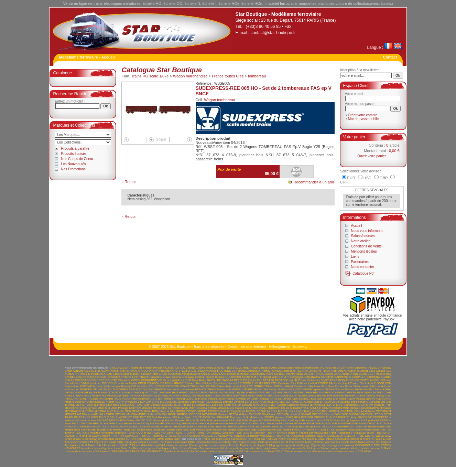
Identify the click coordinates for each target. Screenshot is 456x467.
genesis (319, 389)
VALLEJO (207, 435)
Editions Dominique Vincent (220, 383)
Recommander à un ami (313, 182)
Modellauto (368, 411)
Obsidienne (269, 414)
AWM (196, 373)
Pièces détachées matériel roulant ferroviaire (160, 445)
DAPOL (211, 380)
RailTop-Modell (370, 420)
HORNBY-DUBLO (181, 395)
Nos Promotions (73, 169)
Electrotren (366, 383)
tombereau (257, 76)
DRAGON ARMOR (172, 383)
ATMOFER (156, 373)
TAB (388, 429)
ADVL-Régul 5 (262, 367)
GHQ (388, 389)
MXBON (120, 414)
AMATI (115, 370)
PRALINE (223, 417)
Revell (128, 423)
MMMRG (137, 411)
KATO (273, 398)
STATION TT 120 (324, 429)
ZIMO (161, 439)
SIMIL (275, 426)
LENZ (248, 401)
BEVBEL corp (73, 377)
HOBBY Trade (382, 392)
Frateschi (222, 389)
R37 (238, 420)
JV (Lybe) (253, 398)
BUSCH (236, 377)
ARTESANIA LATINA (305, 370)
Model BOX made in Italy (159, 411)
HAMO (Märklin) (189, 392)
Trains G (386, 442)
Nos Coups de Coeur (77, 159)
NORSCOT (194, 414)
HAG (175, 392)
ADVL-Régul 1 (188, 367)
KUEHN (119, 401)
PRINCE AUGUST (325, 417)
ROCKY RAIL (250, 423)
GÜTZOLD (151, 392)
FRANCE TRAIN (205, 389)
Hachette (165, 392)
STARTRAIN (306, 429)
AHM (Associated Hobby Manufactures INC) (298, 367)
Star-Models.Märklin (263, 429)
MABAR (247, 404)
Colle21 (69, 380)
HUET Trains (213, 395)
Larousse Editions (188, 401)
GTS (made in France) (129, 392)
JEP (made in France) (171, 398)
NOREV (182, 414)
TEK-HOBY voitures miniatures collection (100, 432)
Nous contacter (362, 267)
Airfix (350, 367)
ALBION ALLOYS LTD (86, 370)
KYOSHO (131, 401)
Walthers (310, 435)
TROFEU (145, 435)
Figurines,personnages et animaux (332, 445)
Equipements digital (252, 445)
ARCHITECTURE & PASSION (190, 370)
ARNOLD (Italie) (282, 370)
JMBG (190, 398)
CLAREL (386, 377)
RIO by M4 (147, 423)
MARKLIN (320, 404)
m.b (234, 404)
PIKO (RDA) (107, 417)
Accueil (356, 225)
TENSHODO (135, 432)
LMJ (139, 404)
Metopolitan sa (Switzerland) (170, 408)
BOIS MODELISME (95, 377)
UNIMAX (194, 435)
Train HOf (105, 451)
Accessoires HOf (328, 451)
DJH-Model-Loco (90, 383)
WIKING (369, 435)
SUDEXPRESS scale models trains (357, 429)
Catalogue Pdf (363, 273)
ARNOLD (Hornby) (259, 370)
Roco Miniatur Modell (280, 423)
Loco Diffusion (152, 404)
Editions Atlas (193, 383)
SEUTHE (220, 426)
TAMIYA (69, 432)
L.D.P (141, 401)
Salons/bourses (363, 236)
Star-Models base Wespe (205, 429)
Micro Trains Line (238, 408)
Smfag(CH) (295, 426)
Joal (197, 398)
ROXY (388, 423)
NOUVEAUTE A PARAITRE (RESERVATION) (140, 451)
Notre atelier (360, 241)
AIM (328, 367)
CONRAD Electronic (118, 380)
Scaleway (300, 347)
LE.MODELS (214, 401)
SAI (112, 426)
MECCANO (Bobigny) (78, 408)
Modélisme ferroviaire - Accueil (87, 57)
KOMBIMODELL (95, 401)
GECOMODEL (304, 389)
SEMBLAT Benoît (161, 426)
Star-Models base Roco (175, 429)
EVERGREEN (170, 386)
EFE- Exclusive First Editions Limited (294, 383)
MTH (96, 414)
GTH (111, 392)
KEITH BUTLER (288, 398)
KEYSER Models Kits (324, 398)
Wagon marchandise (190, 76)
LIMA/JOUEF (128, 404)
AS (345, 370)
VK (288, 435)
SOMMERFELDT (344, 426)
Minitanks (385, 408)
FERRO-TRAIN (262, 386)
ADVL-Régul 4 (243, 367)
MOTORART (383, 411)
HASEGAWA (256, 392)
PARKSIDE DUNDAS (347, 414)
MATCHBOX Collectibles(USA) (346, 404)
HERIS (329, 392)
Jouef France (208, 398)
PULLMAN (192, 420)
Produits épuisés (74, 154)
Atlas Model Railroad (136, 373)
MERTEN (135, 408)
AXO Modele (228, 373)
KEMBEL (304, 398)
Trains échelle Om (369, 442)
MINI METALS (351, 408)
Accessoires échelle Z (117, 445)
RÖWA (69, 426)
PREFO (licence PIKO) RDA (282, 417)
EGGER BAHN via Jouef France (338, 383)
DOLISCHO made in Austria (119, 383)
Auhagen (187, 373)
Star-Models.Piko (286, 429)
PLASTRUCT (124, 417)
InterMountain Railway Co (343, 395)
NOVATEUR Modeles (215, 414)
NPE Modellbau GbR (241, 414)
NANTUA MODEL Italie (140, 414)
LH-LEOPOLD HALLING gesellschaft (342, 401)
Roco (263, 423)
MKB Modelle (115, 411)
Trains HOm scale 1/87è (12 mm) (185, 442)
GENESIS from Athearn (339, 389)
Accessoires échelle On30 (341, 442)
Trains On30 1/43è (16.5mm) (306, 442)
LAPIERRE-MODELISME (160, 401)
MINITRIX (88, 411)
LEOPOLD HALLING (266, 401)
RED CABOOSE (82, 423)
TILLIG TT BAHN (184, 432)
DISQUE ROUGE (349, 380)
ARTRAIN (337, 370)
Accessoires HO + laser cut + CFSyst (254, 439)
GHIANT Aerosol (373, 389)
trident (106, 435)
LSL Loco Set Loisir (218, 404)
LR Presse (184, 404)
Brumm (219, 377)
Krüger (110, 401)
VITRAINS (279, 435)
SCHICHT (122, 426)
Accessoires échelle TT (79, 442)
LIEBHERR (373, 401)
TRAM (370, 432)
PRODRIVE (365, 417)
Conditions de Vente (366, 246)
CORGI (135, 380)
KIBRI (342, 398)
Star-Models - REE (118, 429)
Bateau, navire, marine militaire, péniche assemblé (352, 448)
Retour (130, 182)
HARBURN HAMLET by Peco (229, 392)
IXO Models (106, 398)
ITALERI (93, 398)
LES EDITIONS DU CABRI (296, 401)
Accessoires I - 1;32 (351, 451)
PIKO (94, 417)
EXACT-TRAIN (189, 386)
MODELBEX (319, 411)
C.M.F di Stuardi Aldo (264, 377)
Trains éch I (95, 445)
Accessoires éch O (276, 442)
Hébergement (279, 347)
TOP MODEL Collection (219, 432)
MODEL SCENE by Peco (261, 411)
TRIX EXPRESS (128, 435)
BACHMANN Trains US (293, 373)
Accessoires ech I (256, 451)
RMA (238, 423)
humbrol (227, 395)
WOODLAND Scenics (111, 439)
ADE (176, 367)
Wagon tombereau (219, 100)
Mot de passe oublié (363, 119)
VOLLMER (297, 435)
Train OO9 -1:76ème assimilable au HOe (292, 451)
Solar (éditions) (312, 426)
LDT (203, 401)
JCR (154, 398)
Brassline (156, 377)
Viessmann (252, 435)
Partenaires (360, 262)
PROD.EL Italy (347, 417)
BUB (227, 377)
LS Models (198, 404)
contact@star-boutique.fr (273, 32)
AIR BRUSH (339, 367)
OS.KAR (306, 414)
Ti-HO (147, 432)
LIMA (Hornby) (96, 404)
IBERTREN (240, 395)
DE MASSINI (225, 380)
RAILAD (329, 420)
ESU (151, 386)
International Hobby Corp (376, 395)
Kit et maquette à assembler (238, 448)
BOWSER (114, 377)
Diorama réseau (209, 448)
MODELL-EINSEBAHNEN (344, 411)
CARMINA (327, 377)
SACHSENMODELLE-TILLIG (92, 426)
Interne (315, 448)
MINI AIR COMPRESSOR (326, 408)
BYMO (246, 377)
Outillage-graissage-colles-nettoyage (287, 445)
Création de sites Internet (246, 347)
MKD (128, 411)
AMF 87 (124, 370)
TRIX (114, 435)
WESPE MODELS (328, 435)
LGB (316, 401)
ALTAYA (105, 370)
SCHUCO (135, 426)
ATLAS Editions (113, 373)
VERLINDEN (237, 435)
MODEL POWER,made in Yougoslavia (221, 411)
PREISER (307, 417)
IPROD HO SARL (76, 398)
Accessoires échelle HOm (222, 442)
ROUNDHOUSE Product (353, 423)
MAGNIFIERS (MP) (265, 404)
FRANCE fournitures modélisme (174, 389)
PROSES (102, 420)
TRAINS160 (358, 432)
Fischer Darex (343, 386)
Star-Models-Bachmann (236, 429)
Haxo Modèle (274, 392)
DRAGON (153, 383)
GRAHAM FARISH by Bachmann (86, 392)
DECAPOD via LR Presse (290, 380)
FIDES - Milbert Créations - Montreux (296, 386)
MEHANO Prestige (116, 408)
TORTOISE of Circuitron (250, 432)
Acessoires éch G (76, 445)
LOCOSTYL (169, 404)
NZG (258, 414)
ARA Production (161, 370)
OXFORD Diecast (323, 414)
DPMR (142, 383)
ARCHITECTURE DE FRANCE (228, 370)
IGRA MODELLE (283, 395)
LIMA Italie (112, 404)
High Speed (364, 392)
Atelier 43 (354, 370)
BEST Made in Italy (379, 373)
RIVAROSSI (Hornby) (168, 423)
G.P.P (290, 389)
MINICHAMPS (370, 408)
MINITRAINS (72, 411)
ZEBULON (149, 439)
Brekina (176, 377)
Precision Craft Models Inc (246, 417)
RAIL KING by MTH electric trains (302, 420)
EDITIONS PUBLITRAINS (254, 383)
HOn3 (367, 451)
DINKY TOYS (329, 380)
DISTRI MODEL (370, 380)
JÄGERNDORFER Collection (132, 398)
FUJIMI (233, 389)
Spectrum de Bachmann (371, 426)
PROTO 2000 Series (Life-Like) (154, 420)
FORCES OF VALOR (93, 389)
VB (216, 435)
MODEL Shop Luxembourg (294, 411)
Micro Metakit (218, 408)
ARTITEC (324, 370)
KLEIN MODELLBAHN (360, 398)
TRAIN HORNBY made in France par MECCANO (297, 432)
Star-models (98, 429)
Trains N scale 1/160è (320, 439)
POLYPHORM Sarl (204, 417)
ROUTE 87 (376, 423)
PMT (143, 417)
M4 (239, 404)
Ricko (136, 423)
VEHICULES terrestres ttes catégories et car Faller (96, 448)
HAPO (205, 392)
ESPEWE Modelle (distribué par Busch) (105, 386)
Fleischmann (361, 386)
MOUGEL (70, 414)
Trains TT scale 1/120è (377, 439)
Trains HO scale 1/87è (150, 76)
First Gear (327, 386)
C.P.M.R (284, 377)
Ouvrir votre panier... (373, 156)
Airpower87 (361, 367)
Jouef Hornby (226, 398)
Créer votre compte (363, 115)
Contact (390, 57)
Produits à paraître (75, 148)
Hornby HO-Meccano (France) (110, 395)
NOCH (172, 414)
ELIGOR (379, 383)
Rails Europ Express (347, 420)
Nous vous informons (367, 231)
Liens (355, 256)
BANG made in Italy (346, 373)
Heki (309, 392)
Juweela (241, 398)
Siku (230, 426)
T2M (383, 429)
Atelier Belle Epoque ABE (376, 370)
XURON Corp (134, 439)
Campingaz (296, 377)
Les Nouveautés (73, 164)
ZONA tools (172, 439)
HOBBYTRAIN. (74, 395)
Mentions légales (364, 251)
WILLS (380, 435)
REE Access (100, 423)
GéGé (358, 389)
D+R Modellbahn (195, 380)
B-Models (243, 373)
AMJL (133, 370)
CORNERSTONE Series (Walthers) (162, 380)
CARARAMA (312, 377)
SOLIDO (327, 426)
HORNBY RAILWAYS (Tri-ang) (149, 395)
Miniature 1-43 (177, 451)
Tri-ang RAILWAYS (90, 435)
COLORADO (83, 380)
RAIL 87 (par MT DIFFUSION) (261, 420)
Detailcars (313, 380)
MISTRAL (100, 411)
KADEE (264, 398)
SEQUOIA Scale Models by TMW (194, 426)
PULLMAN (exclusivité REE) (217, 420)
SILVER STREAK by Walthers (252, 426)
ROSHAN (300, 423)
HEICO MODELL (294, 392)
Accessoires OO (89, 451)
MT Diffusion (85, 414)
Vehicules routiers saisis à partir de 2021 (220, 451)
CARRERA (373, 377)
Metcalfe (147, 408)
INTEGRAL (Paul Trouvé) (310, 395)
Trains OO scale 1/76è (292, 439)
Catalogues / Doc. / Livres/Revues (177, 448)
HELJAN (318, 392)
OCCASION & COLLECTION (373, 445)
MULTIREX (107, 414)
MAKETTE (306, 404)
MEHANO (98, 408)
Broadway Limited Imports (198, 377)
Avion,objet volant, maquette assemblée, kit (283, 448)
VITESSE (266, 435)
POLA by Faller (182, 417)
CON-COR (98, 380)
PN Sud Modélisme (159, 417)
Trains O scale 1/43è (251, 442)
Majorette (293, 404)
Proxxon (180, 420)
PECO (379, 414)
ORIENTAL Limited (288, 414)
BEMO (363, 373)
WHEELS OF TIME (351, 435)
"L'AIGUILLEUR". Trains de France (130, 367)
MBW (369, 404)
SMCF (283, 426)
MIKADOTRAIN (300, 408)
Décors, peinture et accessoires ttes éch (214, 445)
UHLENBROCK (178, 435)
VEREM (223, 435)
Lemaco (228, 401)
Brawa (167, 377)
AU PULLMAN (172, 373)
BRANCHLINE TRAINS (135, 377)
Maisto (282, 404)
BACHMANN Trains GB (263, 373)
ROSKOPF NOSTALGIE (322, 423)
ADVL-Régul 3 (225, 367)
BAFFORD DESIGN (320, 373)
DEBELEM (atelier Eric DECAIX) (254, 380)
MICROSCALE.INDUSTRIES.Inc (269, 408)
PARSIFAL (367, 414)
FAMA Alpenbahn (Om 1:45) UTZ (231, 386)
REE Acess (116, 423)
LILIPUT (81, 404)
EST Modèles (139, 386)
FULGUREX (246, 389)
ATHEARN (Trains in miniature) (84, 373)
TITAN (200, 432)
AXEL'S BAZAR (210, 373)
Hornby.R (198, 395)
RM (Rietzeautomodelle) (220, 423)
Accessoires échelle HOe (148, 442)
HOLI (87, 395)
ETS (158, 386)
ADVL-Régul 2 (207, 367)
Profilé (191, 451)
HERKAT (340, 392)
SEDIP (146, 426)
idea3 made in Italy (260, 395)
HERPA (351, 392)
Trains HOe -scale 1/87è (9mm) (113, 442)
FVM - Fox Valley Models (270, 389)
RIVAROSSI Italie (193, 423)
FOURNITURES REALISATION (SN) (130, 389)
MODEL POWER (186, 411)
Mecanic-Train (382, 404)
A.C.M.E (168, 367)
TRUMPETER (160, 435)
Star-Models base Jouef (145, 429)
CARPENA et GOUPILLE (350, 377)
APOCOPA (144, 370)
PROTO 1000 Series (121, 420)
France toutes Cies (227, 76)
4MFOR (157, 367)
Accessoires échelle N (348, 439)
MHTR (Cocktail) (198, 408)
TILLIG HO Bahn (162, 432)
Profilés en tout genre (142, 448)
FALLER (204, 386)
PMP (136, 417)
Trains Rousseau (339, 432)
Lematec (239, 401)
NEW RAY (161, 414)
